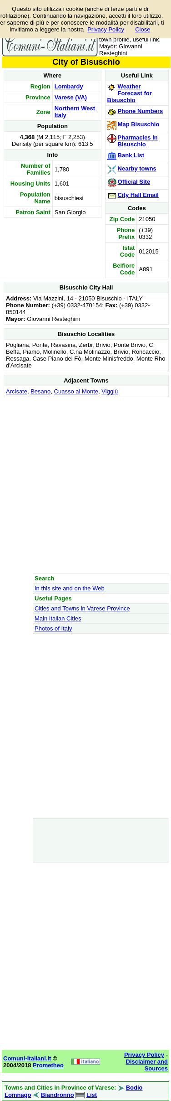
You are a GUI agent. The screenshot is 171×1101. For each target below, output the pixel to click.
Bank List (131, 155)
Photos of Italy (53, 628)
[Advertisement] (85, 484)
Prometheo (48, 1065)
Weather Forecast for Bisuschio (129, 93)
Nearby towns (137, 168)
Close (142, 29)
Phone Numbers (140, 111)
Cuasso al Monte (76, 391)
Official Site (134, 181)
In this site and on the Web (70, 588)
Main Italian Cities (58, 618)
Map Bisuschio (139, 124)
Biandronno (57, 1094)
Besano (40, 391)
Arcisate (16, 391)
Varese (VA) (71, 97)
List (91, 1094)
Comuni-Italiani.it (27, 1058)
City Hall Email (138, 194)
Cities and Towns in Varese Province (82, 608)
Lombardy (69, 86)
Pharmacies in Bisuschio (138, 141)
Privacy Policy (105, 29)
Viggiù (109, 391)
